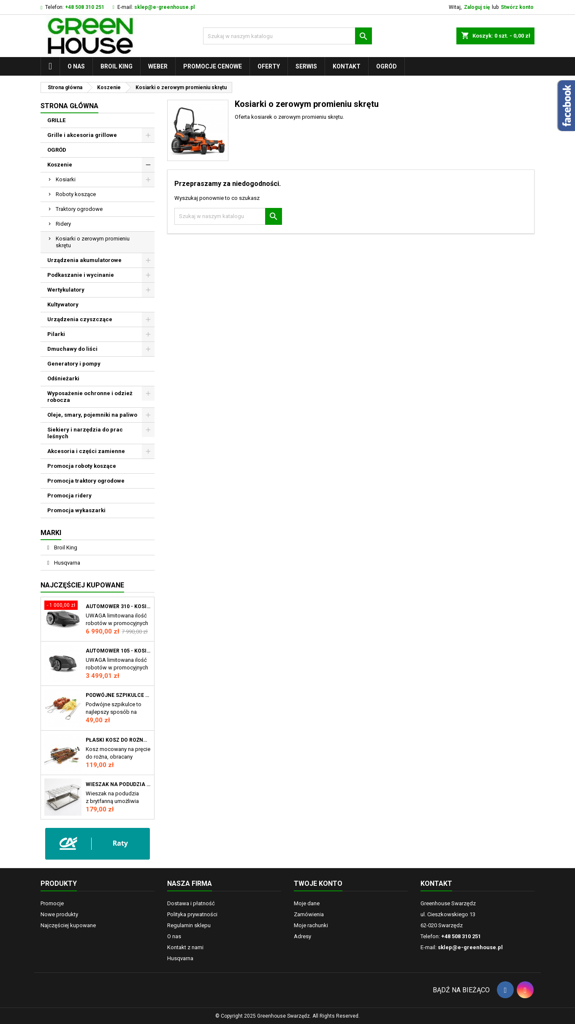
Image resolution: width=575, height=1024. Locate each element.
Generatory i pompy (73, 363)
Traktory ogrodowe (79, 209)
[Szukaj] (287, 35)
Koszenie (59, 164)
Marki (51, 533)
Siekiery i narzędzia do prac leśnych (85, 433)
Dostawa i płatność (191, 903)
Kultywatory (63, 304)
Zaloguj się (477, 7)
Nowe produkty (59, 914)
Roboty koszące (76, 194)
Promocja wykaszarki (76, 510)
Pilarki (56, 334)
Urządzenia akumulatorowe (84, 260)
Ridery (63, 224)
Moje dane (307, 903)
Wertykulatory (65, 290)
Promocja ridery (69, 495)
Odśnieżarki (63, 378)
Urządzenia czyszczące (79, 319)
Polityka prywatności (192, 914)
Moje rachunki (311, 925)
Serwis (306, 66)
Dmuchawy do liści (72, 349)
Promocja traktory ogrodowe (86, 481)
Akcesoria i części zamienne (86, 451)
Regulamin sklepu (189, 925)
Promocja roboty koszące (81, 466)
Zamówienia (309, 914)
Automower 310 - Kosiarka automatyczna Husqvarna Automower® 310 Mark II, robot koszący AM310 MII (118, 606)
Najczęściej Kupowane (82, 585)
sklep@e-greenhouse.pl (164, 7)
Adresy (302, 936)
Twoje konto (318, 883)
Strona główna (69, 106)
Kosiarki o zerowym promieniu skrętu (93, 241)
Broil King (116, 66)
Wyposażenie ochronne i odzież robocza (90, 396)
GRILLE (56, 120)
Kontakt (347, 66)
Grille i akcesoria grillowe (82, 135)
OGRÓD (386, 66)
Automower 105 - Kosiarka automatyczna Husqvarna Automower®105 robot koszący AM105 (118, 651)
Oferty (269, 66)
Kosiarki (66, 179)
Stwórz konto (517, 7)
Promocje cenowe (212, 66)
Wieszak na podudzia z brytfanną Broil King (118, 784)
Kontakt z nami (185, 947)
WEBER (158, 66)
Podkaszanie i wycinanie (80, 275)
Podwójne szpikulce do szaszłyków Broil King (118, 695)
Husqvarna (66, 563)
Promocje (52, 903)
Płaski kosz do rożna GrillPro (118, 740)
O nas (76, 66)
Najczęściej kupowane (68, 925)
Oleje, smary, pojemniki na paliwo (92, 415)
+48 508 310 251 (84, 7)
